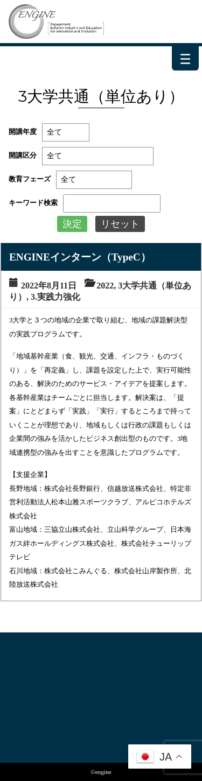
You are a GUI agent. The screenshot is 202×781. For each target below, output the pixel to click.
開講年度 (23, 132)
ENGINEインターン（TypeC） (80, 257)
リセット (120, 224)
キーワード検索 (33, 203)
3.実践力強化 (55, 296)
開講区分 (23, 155)
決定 (72, 224)
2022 (105, 285)
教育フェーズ (30, 179)
